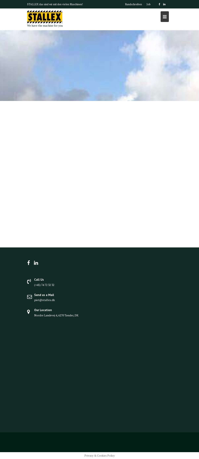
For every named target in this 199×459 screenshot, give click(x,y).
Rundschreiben (133, 4)
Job (149, 4)
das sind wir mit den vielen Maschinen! (61, 4)
